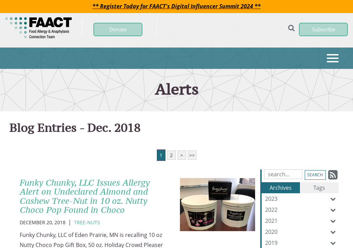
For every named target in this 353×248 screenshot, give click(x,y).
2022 (302, 209)
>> (192, 155)
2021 (302, 220)
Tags (319, 188)
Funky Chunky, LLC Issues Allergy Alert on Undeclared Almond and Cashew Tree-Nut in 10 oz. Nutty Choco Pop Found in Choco (85, 196)
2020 (302, 231)
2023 (302, 198)
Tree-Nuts (87, 222)
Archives (281, 188)
